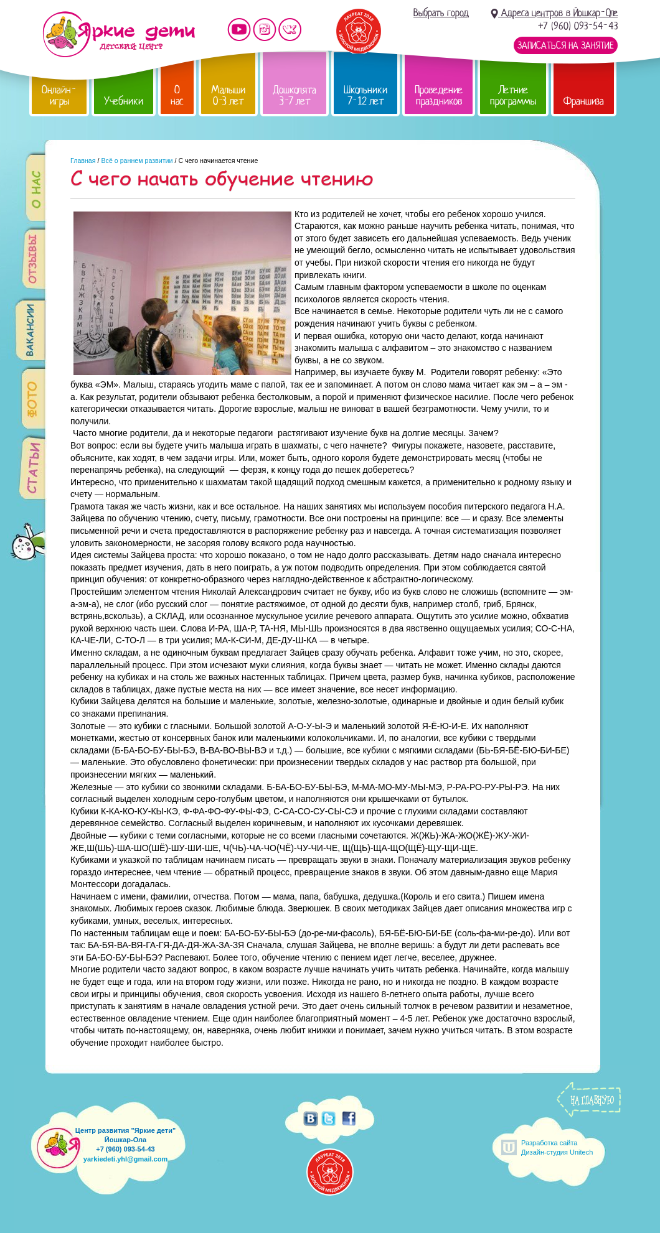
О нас (177, 95)
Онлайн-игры (59, 95)
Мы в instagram (264, 29)
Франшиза (583, 101)
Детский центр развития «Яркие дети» (118, 34)
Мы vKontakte (290, 29)
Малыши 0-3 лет (228, 95)
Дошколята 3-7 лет (294, 95)
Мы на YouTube (239, 29)
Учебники (123, 101)
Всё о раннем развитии (136, 160)
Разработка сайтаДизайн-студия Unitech (557, 1147)
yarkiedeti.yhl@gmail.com (125, 1159)
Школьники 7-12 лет (365, 95)
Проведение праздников (439, 95)
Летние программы (513, 95)
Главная (83, 160)
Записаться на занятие (565, 45)
